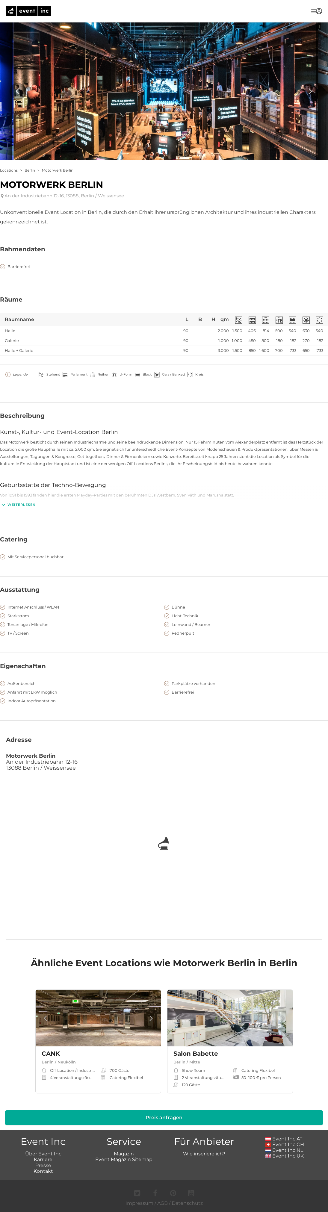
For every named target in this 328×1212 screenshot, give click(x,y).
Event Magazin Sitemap (123, 1159)
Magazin (124, 1154)
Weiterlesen (18, 504)
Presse (43, 1165)
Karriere (43, 1159)
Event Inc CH (284, 1144)
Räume (11, 299)
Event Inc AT (284, 1139)
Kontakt (43, 1171)
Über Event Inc (43, 1154)
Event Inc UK (284, 1156)
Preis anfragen (164, 1117)
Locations (9, 170)
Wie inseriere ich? (204, 1154)
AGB (162, 1203)
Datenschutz (187, 1203)
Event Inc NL (284, 1150)
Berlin (30, 170)
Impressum (139, 1203)
